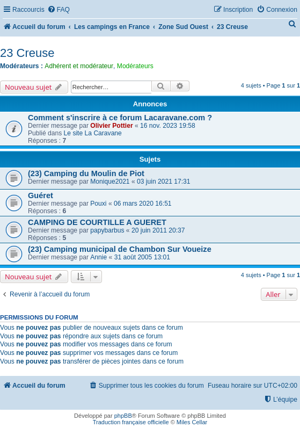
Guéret (40, 195)
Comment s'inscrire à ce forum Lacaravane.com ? (120, 117)
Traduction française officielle (131, 422)
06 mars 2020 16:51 (143, 203)
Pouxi (98, 203)
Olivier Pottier (111, 125)
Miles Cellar (192, 422)
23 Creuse (27, 53)
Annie (98, 257)
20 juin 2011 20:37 (158, 230)
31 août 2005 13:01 (142, 257)
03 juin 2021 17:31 (164, 181)
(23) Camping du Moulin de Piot (86, 173)
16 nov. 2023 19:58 (167, 125)
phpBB (123, 415)
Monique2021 (109, 181)
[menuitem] (58, 10)
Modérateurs (135, 66)
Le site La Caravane (93, 133)
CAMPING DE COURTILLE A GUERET (97, 222)
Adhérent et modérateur (79, 66)
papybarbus (107, 230)
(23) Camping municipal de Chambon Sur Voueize (119, 249)
